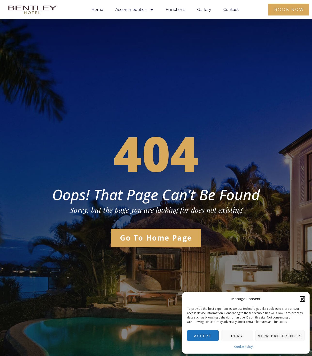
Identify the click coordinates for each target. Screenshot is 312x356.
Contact (231, 9)
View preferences (280, 335)
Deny (237, 335)
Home (97, 9)
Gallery (204, 9)
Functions (175, 9)
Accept (203, 335)
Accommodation (134, 9)
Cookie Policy (243, 347)
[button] (302, 298)
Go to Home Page (156, 238)
